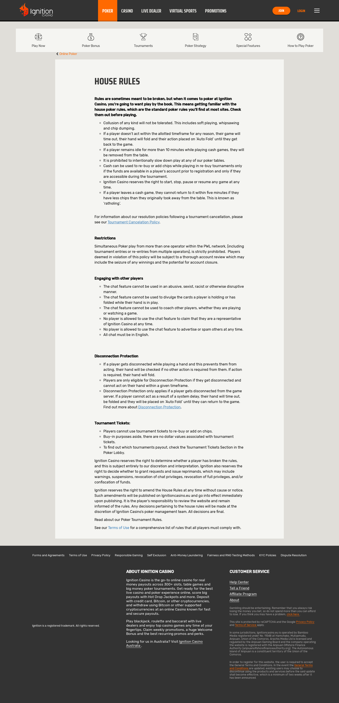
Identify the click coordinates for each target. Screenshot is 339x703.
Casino (127, 11)
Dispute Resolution (294, 555)
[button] (107, 10)
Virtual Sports (183, 11)
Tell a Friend (239, 588)
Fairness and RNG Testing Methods (231, 555)
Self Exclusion (156, 555)
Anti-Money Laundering (187, 555)
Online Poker (68, 54)
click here (293, 614)
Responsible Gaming (129, 555)
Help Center (239, 582)
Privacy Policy (100, 555)
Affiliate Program (243, 594)
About (234, 600)
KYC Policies (267, 555)
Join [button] (281, 10)
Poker (107, 11)
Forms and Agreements (48, 555)
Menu (317, 10)
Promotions (215, 11)
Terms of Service (246, 625)
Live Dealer (151, 11)
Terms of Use (118, 528)
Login (301, 11)
